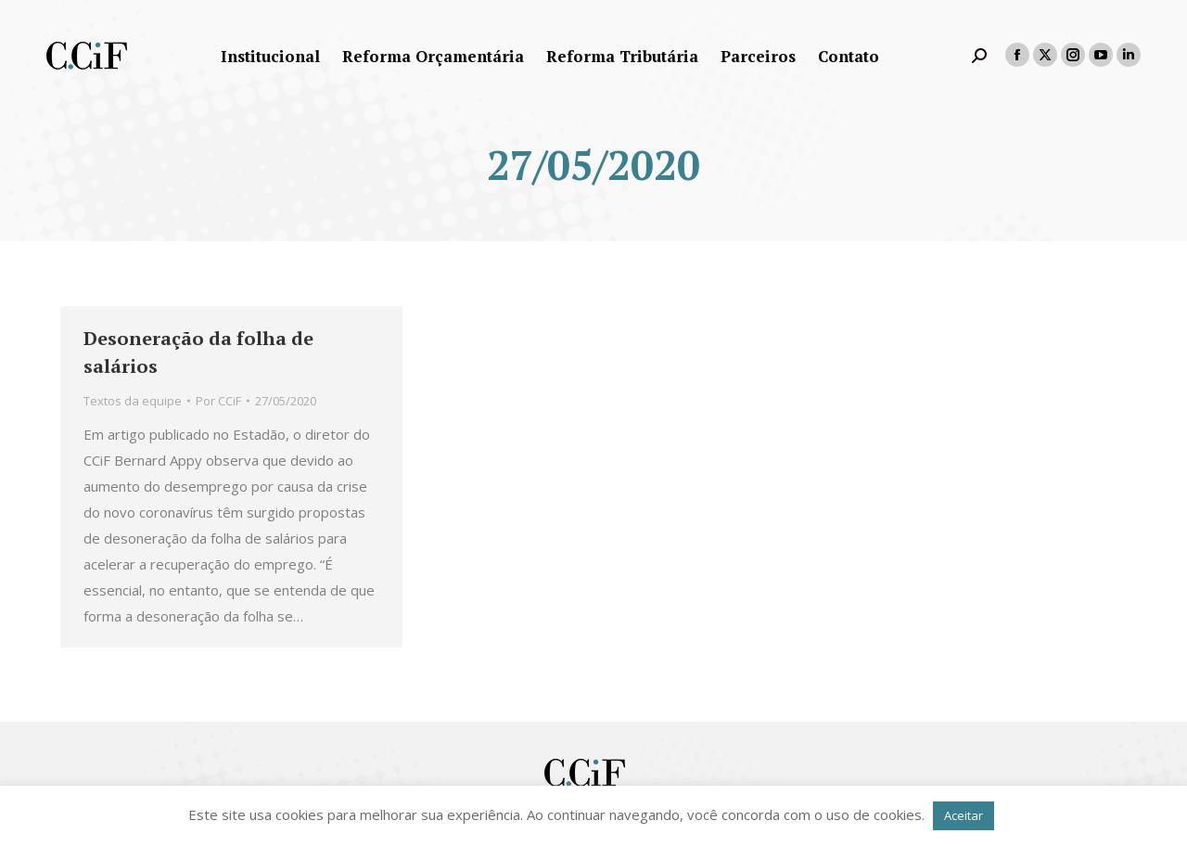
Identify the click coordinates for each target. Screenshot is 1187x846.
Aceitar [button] (963, 815)
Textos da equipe (132, 400)
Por (218, 400)
